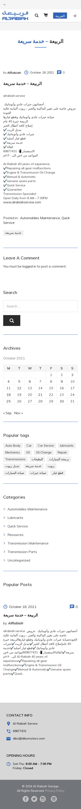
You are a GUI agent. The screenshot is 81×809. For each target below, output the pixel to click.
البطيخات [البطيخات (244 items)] (37, 459)
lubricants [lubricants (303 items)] (67, 445)
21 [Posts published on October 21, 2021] (40, 394)
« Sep (7, 413)
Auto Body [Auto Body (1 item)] (12, 445)
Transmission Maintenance (28, 543)
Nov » (18, 413)
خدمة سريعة (13, 233)
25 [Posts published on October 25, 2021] (8, 401)
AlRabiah (14, 73)
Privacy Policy (54, 791)
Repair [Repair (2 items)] (62, 452)
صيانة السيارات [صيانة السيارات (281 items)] (14, 473)
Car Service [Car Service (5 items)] (46, 445)
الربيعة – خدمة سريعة (20, 615)
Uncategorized (18, 560)
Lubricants (15, 517)
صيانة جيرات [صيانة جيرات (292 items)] (38, 473)
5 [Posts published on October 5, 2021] (19, 381)
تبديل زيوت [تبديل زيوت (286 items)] (12, 466)
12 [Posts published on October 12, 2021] (19, 388)
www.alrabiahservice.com (22, 202)
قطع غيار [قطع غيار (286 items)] (57, 473)
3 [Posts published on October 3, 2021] (72, 375)
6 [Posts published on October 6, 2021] (30, 381)
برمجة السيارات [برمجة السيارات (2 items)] (59, 459)
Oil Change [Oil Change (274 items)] (44, 452)
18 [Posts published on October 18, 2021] (8, 394)
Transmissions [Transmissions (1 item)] (15, 459)
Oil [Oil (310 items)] (28, 452)
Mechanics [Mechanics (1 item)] (12, 452)
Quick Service (17, 526)
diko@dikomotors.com (29, 738)
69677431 (20, 731)
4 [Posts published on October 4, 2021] (8, 381)
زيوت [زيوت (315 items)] (51, 466)
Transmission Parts (22, 552)
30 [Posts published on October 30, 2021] (62, 401)
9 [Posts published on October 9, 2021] (62, 381)
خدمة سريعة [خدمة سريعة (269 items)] (33, 466)
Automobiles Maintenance (40, 218)
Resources (15, 535)
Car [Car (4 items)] (29, 445)
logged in (29, 266)
